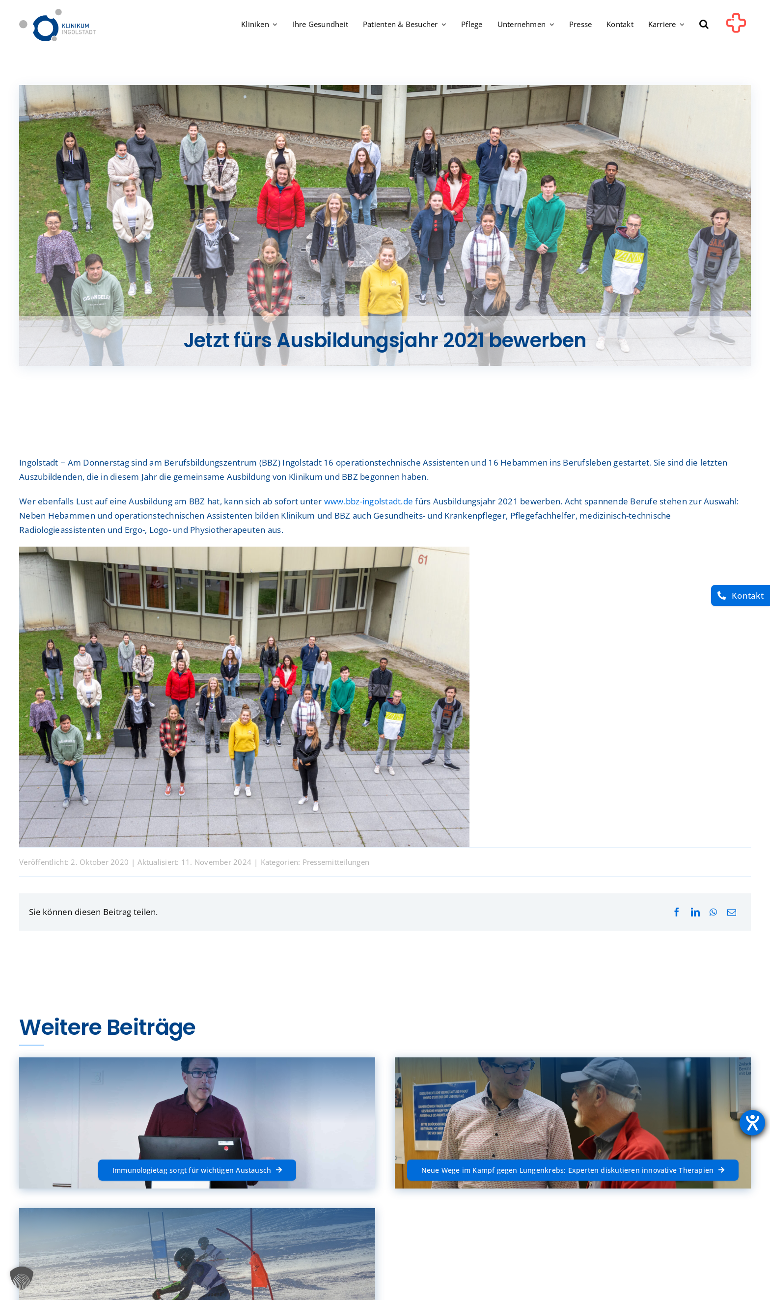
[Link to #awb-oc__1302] (736, 26)
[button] (704, 25)
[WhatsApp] (713, 912)
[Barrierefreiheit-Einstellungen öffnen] (752, 1122)
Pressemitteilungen (336, 862)
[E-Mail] (731, 912)
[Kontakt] (740, 595)
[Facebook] (676, 912)
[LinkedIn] (695, 912)
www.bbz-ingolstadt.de (368, 501)
